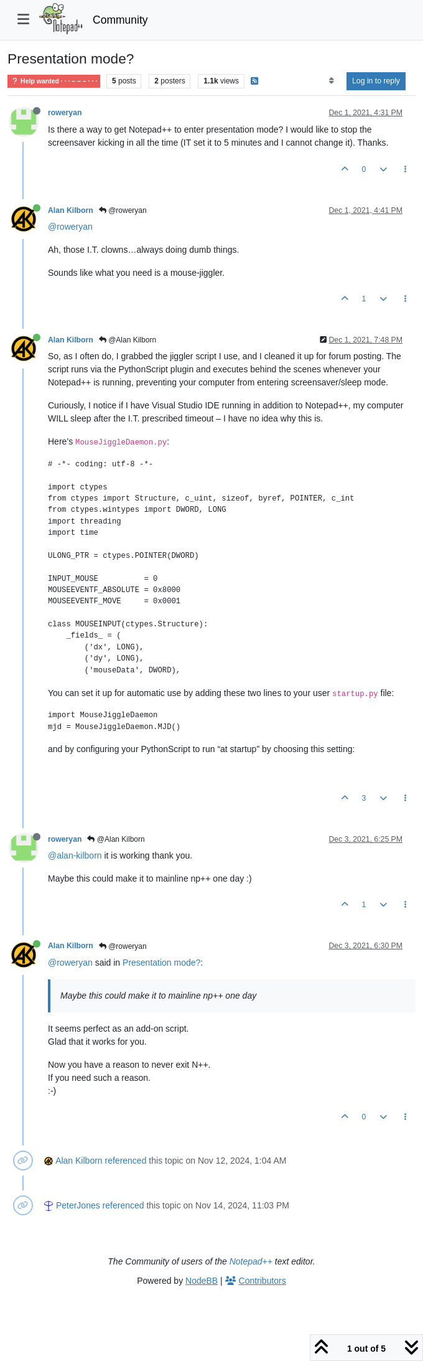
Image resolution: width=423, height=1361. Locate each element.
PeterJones (78, 1205)
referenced (126, 1161)
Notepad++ (251, 1261)
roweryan (64, 112)
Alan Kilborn (70, 210)
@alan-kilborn (75, 855)
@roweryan (123, 210)
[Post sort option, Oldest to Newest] (331, 81)
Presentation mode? (161, 963)
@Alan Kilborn (127, 340)
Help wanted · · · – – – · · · (54, 81)
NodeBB (201, 1281)
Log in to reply (376, 81)
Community (120, 20)
